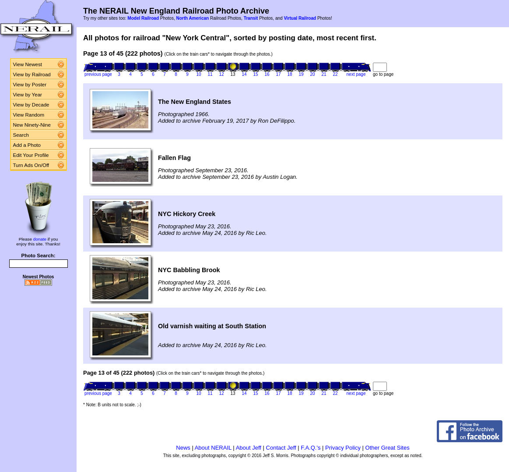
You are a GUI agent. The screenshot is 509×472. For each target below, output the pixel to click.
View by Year (27, 94)
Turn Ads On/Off (31, 165)
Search (21, 135)
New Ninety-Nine (32, 125)
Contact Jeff (281, 447)
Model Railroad (143, 18)
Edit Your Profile (31, 155)
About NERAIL (213, 447)
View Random (28, 114)
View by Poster (30, 84)
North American (192, 18)
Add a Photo (27, 145)
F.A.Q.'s (310, 447)
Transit (251, 18)
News (183, 447)
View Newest (27, 64)
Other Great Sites (387, 447)
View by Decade (31, 104)
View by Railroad (32, 74)
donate (39, 239)
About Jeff (248, 447)
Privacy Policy (343, 447)
